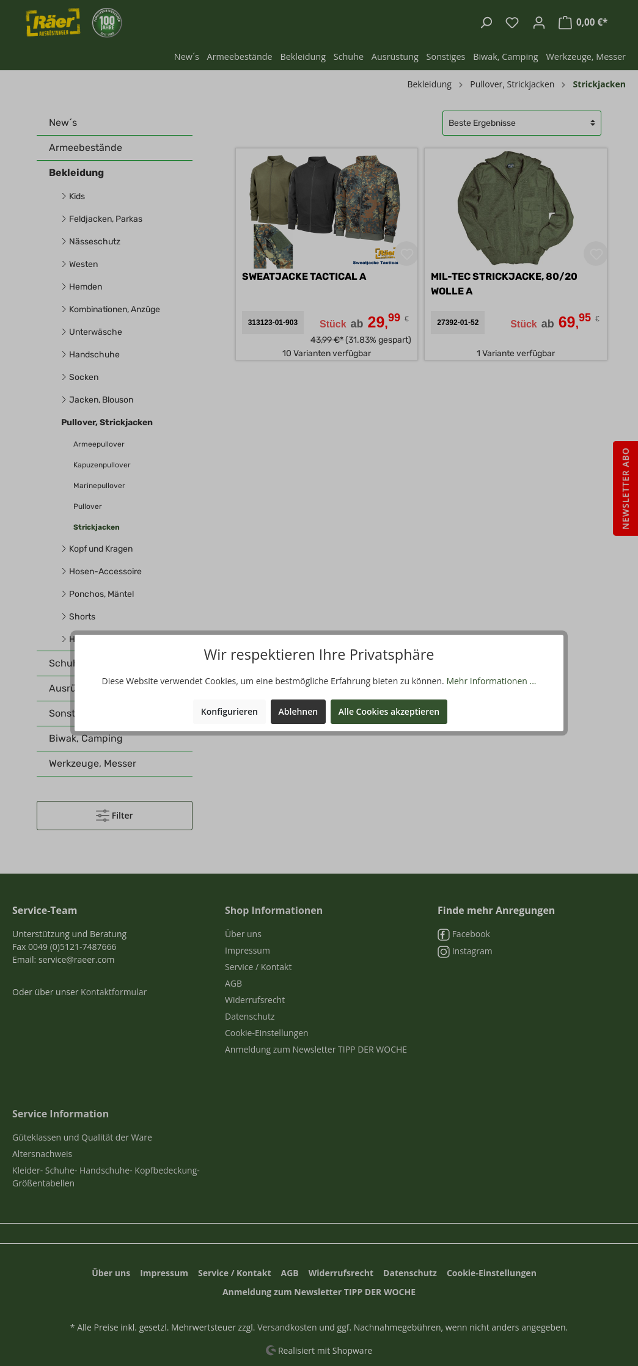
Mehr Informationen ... (491, 681)
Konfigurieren (229, 711)
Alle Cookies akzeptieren (389, 711)
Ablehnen (298, 711)
